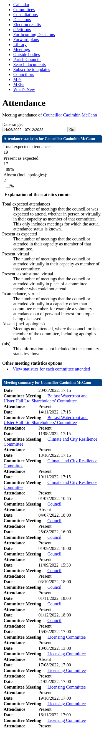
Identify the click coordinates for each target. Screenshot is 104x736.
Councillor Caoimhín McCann (70, 115)
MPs (17, 79)
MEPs (18, 84)
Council (54, 504)
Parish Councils (27, 59)
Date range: (12, 124)
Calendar (21, 4)
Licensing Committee (66, 637)
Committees (24, 9)
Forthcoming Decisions (34, 34)
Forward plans (26, 39)
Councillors (23, 74)
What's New (24, 89)
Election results (27, 24)
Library (20, 44)
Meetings (21, 49)
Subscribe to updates (31, 69)
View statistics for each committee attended (51, 369)
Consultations (25, 14)
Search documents (29, 64)
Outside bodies (26, 54)
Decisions (22, 19)
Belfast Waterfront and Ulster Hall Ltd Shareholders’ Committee (46, 398)
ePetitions (22, 29)
